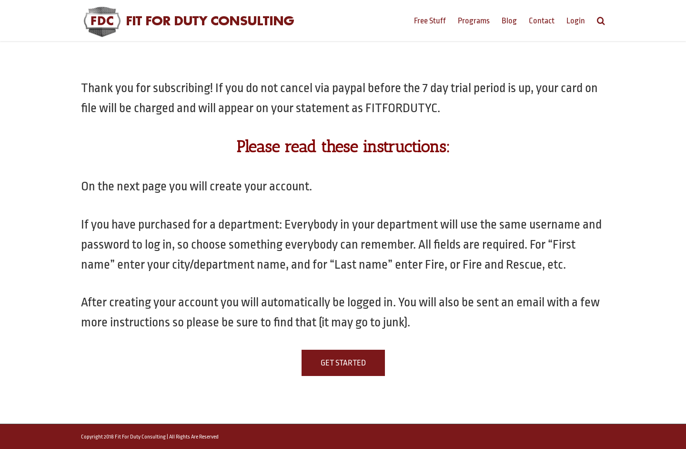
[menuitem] (436, 20)
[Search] (601, 20)
